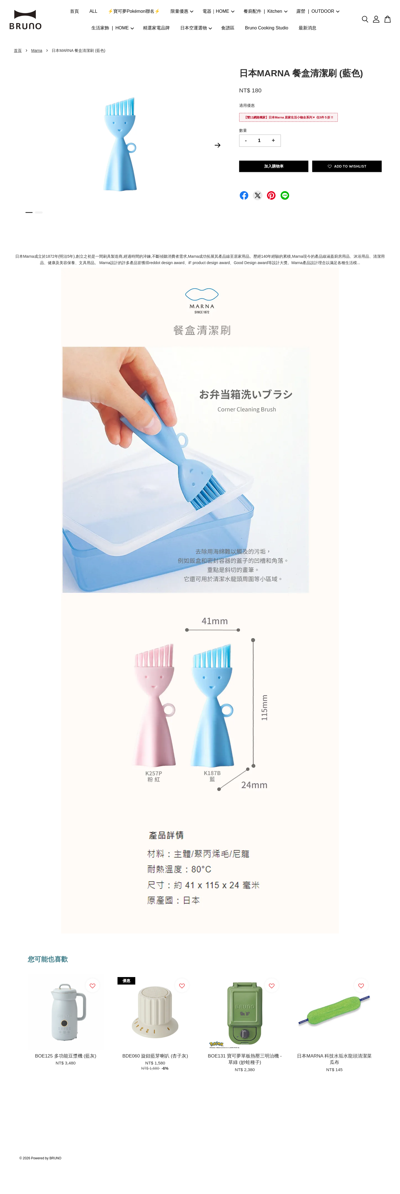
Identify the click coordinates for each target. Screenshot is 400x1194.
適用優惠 (247, 105)
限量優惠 (182, 11)
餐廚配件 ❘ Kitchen (266, 11)
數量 (243, 130)
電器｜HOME (218, 11)
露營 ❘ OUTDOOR (317, 11)
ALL (93, 11)
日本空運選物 (196, 28)
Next (218, 145)
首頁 (74, 11)
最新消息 (307, 28)
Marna (36, 50)
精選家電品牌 (156, 28)
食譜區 (227, 28)
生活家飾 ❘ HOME (112, 28)
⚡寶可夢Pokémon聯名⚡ (134, 11)
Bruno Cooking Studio (266, 28)
